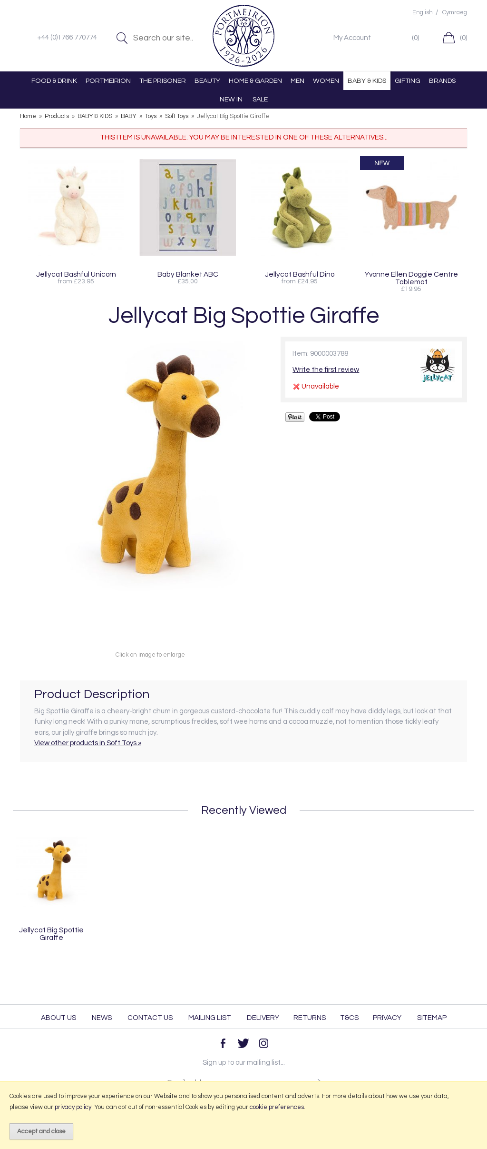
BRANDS (442, 80)
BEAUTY (207, 80)
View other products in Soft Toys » (87, 743)
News (102, 1017)
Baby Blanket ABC (187, 274)
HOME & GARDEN (255, 80)
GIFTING (407, 80)
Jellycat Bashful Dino (299, 274)
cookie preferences (277, 1107)
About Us (58, 1017)
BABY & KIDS (367, 80)
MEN (297, 80)
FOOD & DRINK (54, 80)
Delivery (263, 1017)
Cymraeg (454, 13)
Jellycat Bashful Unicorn (76, 274)
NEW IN (231, 99)
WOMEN (326, 80)
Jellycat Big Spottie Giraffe (51, 933)
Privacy (387, 1017)
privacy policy (73, 1107)
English (422, 13)
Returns (309, 1017)
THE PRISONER (162, 80)
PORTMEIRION (108, 80)
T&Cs (349, 1017)
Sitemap (432, 1017)
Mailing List (209, 1017)
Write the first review (325, 369)
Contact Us (150, 1017)
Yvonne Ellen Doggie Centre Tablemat (411, 278)
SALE (260, 99)
